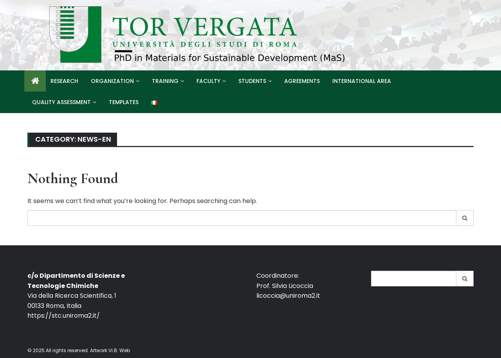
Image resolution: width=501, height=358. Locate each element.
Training (165, 81)
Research (64, 81)
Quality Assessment (61, 102)
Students (252, 81)
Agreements (302, 81)
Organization (112, 81)
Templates (124, 102)
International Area (361, 81)
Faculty (208, 81)
